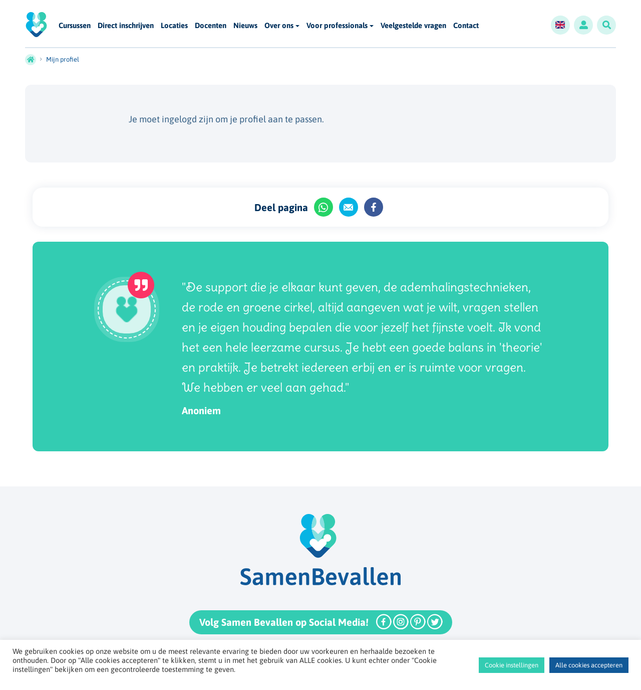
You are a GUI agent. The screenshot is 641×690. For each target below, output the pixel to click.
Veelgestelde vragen (413, 26)
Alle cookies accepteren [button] (588, 665)
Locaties (174, 26)
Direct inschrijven (126, 26)
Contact (466, 26)
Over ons (278, 25)
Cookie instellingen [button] (511, 665)
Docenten (210, 26)
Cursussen (75, 26)
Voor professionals (337, 25)
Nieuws (245, 26)
